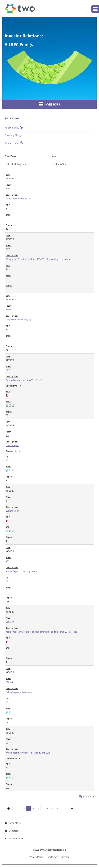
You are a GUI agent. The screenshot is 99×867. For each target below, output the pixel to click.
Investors (49, 104)
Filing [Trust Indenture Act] (18, 198)
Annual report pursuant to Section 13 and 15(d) (28, 752)
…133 (64, 808)
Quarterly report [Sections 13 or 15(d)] (24, 380)
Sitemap (65, 857)
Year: (54, 156)
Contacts (13, 830)
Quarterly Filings (13, 135)
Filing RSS (86, 796)
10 (57, 808)
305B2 (8, 188)
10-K (8, 742)
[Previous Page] (9, 808)
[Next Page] (72, 808)
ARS (7, 561)
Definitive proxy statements (19, 692)
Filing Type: (10, 156)
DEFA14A (10, 621)
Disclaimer (52, 857)
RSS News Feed (16, 838)
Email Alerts (14, 822)
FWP (8, 249)
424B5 (8, 309)
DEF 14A (9, 682)
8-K (7, 435)
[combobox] (22, 164)
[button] (95, 9)
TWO (42, 849)
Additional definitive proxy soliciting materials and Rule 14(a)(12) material (41, 631)
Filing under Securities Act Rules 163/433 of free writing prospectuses (38, 259)
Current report (12, 445)
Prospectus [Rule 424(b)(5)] (18, 319)
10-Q (8, 370)
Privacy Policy (36, 857)
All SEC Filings (12, 127)
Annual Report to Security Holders (22, 571)
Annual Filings (12, 143)
